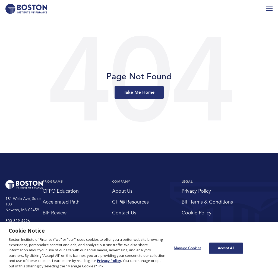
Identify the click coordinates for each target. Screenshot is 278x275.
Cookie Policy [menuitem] (196, 213)
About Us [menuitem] (122, 191)
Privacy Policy (109, 260)
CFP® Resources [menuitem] (130, 202)
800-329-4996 (17, 220)
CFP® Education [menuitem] (61, 191)
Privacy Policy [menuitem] (196, 191)
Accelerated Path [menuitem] (61, 202)
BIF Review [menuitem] (55, 213)
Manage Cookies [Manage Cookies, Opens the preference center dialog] (187, 247)
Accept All (226, 247)
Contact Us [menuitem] (124, 213)
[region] (139, 248)
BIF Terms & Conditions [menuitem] (207, 202)
